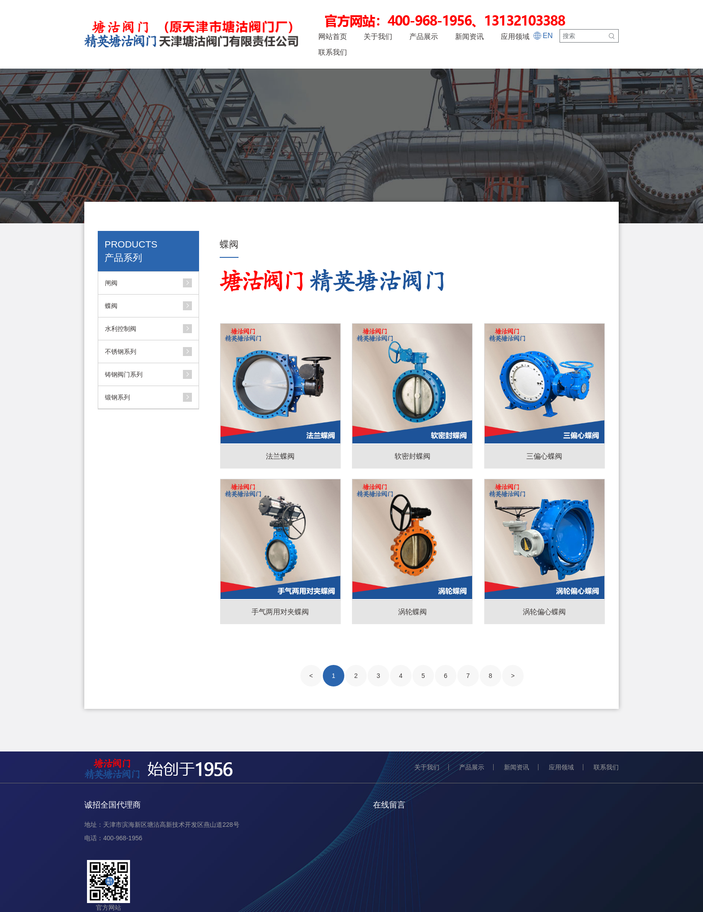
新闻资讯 (469, 36)
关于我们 (378, 36)
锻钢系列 (117, 397)
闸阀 (111, 283)
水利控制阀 (120, 328)
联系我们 (332, 52)
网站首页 (332, 36)
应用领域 (515, 36)
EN (543, 36)
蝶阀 (111, 305)
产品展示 (423, 36)
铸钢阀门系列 (124, 374)
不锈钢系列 (120, 351)
